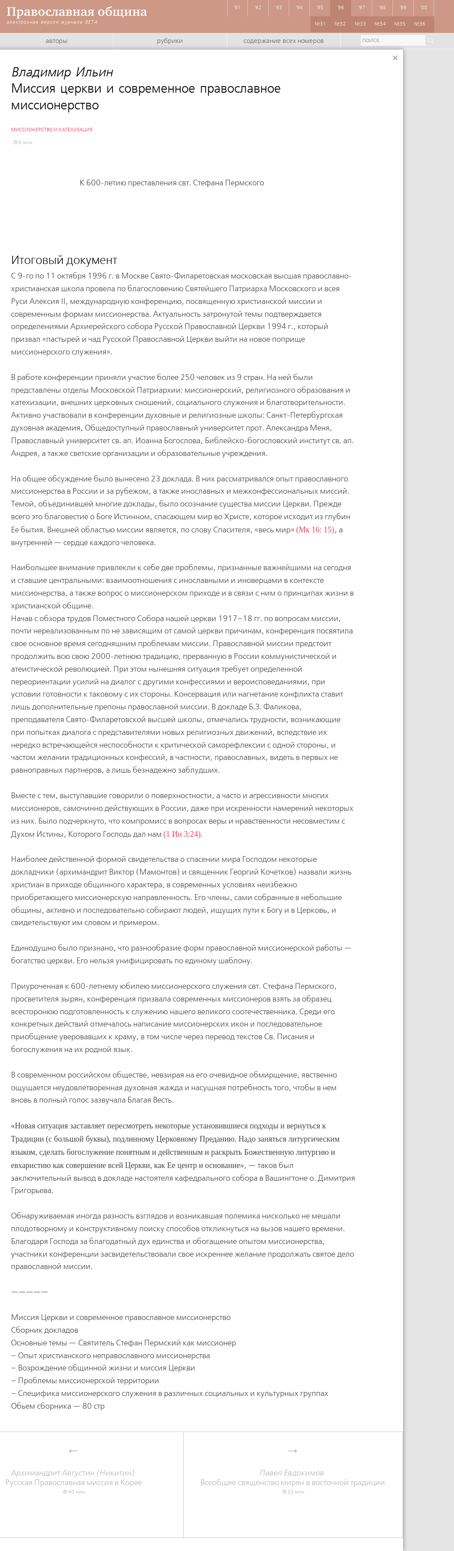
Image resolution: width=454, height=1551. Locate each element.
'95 (319, 8)
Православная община (77, 12)
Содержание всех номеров (283, 41)
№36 (419, 24)
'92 (258, 8)
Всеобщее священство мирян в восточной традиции (293, 1477)
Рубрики (170, 41)
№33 (360, 24)
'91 (237, 8)
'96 (340, 8)
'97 (361, 8)
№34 (380, 24)
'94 (299, 8)
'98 (382, 8)
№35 (400, 24)
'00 (423, 8)
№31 (320, 24)
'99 (403, 8)
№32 (340, 24)
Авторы (56, 41)
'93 (278, 8)
